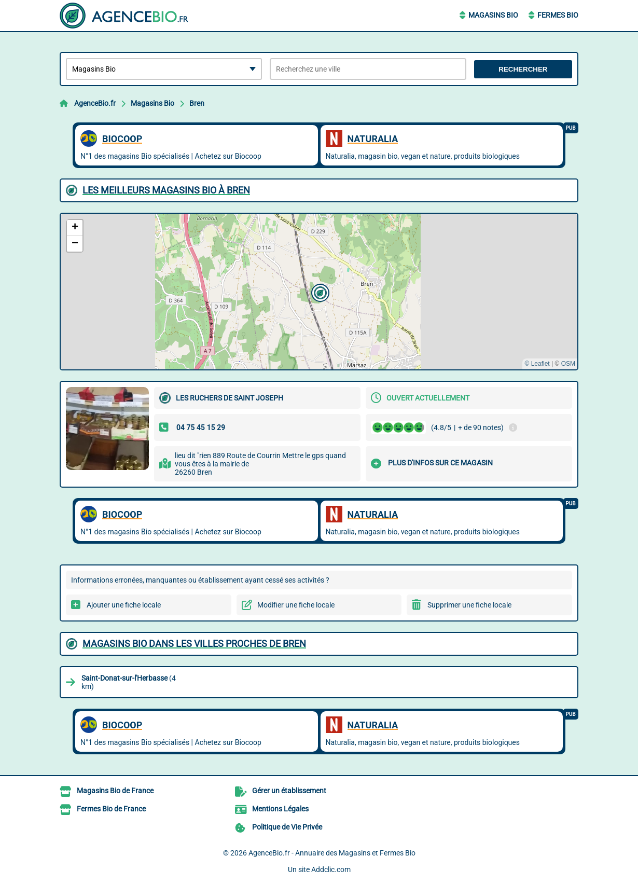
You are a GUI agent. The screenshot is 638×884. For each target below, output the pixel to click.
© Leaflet (536, 363)
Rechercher (522, 69)
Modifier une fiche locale (296, 605)
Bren (196, 103)
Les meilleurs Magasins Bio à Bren (166, 190)
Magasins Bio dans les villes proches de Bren (194, 643)
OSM (568, 363)
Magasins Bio (493, 15)
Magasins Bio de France (115, 790)
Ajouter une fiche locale (124, 605)
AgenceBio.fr (95, 103)
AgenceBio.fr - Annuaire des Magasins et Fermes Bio (331, 853)
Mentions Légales (280, 809)
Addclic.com (331, 869)
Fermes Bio (557, 15)
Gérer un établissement (289, 790)
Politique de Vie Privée (287, 827)
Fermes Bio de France (111, 809)
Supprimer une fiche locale (469, 605)
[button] (319, 291)
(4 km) (128, 682)
